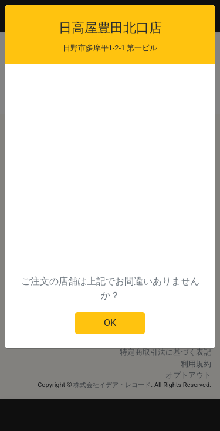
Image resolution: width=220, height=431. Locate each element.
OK (110, 322)
